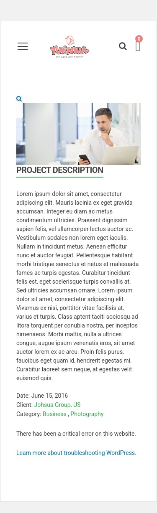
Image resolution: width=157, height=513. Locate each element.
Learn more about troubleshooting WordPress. (76, 453)
